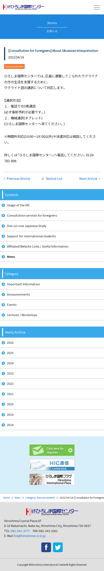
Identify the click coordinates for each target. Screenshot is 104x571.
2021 (10, 394)
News (11, 257)
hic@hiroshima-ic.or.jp (30, 536)
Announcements (18, 294)
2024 (10, 363)
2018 (10, 425)
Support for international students (31, 236)
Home (6, 497)
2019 (10, 414)
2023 (10, 373)
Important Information (23, 284)
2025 (10, 353)
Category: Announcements (40, 497)
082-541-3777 (20, 531)
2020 (10, 404)
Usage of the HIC (18, 205)
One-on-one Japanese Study (26, 226)
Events (12, 305)
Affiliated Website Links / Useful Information (37, 246)
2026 (10, 342)
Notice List (52, 178)
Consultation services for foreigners (32, 215)
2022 (10, 383)
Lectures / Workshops (22, 315)
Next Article (88, 178)
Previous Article (18, 178)
